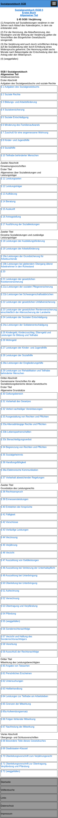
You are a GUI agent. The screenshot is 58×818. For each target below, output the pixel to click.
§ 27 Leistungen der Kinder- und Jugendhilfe (24, 347)
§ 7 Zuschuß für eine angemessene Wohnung (24, 132)
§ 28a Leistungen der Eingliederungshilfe (22, 363)
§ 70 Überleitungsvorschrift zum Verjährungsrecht (26, 756)
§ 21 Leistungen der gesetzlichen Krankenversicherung (18, 280)
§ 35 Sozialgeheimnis (12, 454)
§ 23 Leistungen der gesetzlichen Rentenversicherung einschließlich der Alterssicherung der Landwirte (29, 311)
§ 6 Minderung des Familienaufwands (20, 125)
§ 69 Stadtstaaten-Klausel (14, 748)
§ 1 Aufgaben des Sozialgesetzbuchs (20, 87)
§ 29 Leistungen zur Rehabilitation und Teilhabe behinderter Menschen (25, 371)
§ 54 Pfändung (8, 613)
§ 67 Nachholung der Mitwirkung (17, 727)
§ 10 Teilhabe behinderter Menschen (20, 155)
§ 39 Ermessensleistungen (14, 499)
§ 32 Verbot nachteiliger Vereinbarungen (22, 409)
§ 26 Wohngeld (8, 340)
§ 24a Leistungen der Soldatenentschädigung (24, 325)
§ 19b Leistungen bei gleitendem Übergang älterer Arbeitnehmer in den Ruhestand (27, 265)
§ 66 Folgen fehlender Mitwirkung (18, 719)
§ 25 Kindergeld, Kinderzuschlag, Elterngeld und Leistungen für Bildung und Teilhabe (26, 333)
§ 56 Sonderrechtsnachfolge (15, 629)
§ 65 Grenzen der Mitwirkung (16, 704)
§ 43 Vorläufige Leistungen (14, 530)
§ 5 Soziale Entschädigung (14, 117)
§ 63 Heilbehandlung (11, 688)
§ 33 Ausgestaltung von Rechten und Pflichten (25, 416)
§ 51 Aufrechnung (10, 590)
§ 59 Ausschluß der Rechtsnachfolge (20, 651)
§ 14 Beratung (8, 201)
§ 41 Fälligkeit (8, 514)
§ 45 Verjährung (9, 545)
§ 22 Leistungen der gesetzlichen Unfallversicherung (28, 302)
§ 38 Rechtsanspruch (12, 491)
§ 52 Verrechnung (10, 598)
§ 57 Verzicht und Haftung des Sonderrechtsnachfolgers (16, 637)
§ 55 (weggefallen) (10, 621)
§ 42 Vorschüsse (9, 522)
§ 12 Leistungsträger (11, 186)
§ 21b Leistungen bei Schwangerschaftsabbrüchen (27, 294)
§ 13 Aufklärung (9, 194)
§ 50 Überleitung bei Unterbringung (19, 583)
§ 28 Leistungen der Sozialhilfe (17, 355)
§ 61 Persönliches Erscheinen (16, 673)
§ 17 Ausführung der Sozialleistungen (20, 224)
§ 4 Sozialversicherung (12, 109)
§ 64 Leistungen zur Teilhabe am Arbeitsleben (24, 696)
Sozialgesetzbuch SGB (13, 4)
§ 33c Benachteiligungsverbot (16, 439)
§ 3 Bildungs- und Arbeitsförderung (19, 102)
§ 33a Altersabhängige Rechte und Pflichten (23, 424)
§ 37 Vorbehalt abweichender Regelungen (22, 477)
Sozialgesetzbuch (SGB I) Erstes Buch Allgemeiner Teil (29, 13)
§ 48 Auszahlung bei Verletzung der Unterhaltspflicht (28, 568)
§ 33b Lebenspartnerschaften (16, 432)
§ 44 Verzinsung (9, 537)
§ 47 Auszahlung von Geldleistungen (20, 560)
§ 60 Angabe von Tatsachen (15, 666)
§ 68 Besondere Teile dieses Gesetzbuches (23, 741)
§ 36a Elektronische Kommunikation (19, 470)
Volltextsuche (7, 790)
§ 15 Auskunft (8, 209)
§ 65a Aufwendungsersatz (14, 711)
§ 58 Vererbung (9, 644)
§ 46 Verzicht (7, 552)
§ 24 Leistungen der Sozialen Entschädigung (24, 317)
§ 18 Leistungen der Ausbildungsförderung (23, 241)
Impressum (6, 813)
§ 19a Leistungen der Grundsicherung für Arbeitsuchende (22, 257)
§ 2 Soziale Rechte (10, 94)
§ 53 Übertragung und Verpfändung (19, 606)
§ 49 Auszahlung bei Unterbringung (19, 575)
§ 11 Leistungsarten (11, 178)
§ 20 (3, 271)
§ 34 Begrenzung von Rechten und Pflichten (24, 447)
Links (3, 798)
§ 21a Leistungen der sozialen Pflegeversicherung (27, 287)
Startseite (6, 782)
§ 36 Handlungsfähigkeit (13, 462)
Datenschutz (7, 806)
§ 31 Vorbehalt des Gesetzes (16, 401)
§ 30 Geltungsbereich (12, 394)
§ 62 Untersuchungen (12, 681)
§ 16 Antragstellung (11, 216)
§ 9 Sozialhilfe (8, 148)
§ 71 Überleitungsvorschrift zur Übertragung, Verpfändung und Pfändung (24, 765)
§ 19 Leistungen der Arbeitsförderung (20, 248)
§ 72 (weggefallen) (10, 771)
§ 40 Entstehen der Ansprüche (16, 507)
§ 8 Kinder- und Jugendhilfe (15, 140)
